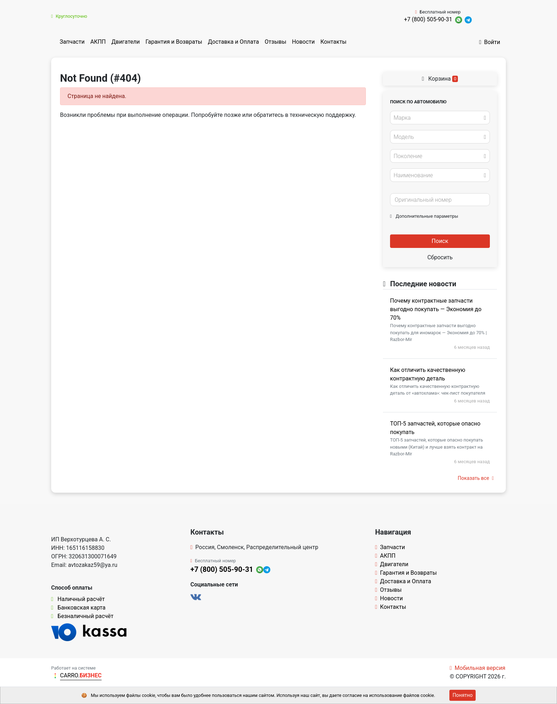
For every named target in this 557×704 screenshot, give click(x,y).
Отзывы (275, 41)
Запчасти (72, 41)
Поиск (440, 241)
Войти (489, 42)
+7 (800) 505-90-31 (428, 19)
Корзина (440, 78)
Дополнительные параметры (424, 216)
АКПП (98, 41)
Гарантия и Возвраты (173, 41)
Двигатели (126, 41)
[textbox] (438, 118)
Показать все (476, 478)
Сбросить (440, 257)
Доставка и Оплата (233, 41)
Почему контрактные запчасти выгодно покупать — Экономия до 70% (435, 309)
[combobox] (440, 117)
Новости (303, 41)
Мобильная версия (477, 668)
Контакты (333, 41)
